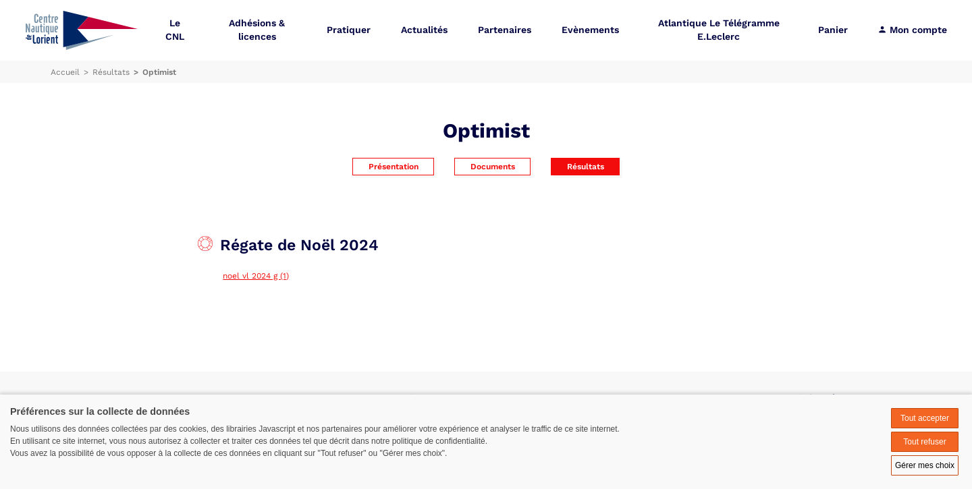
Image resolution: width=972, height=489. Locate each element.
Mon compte (912, 30)
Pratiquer (349, 30)
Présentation (393, 166)
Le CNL (174, 30)
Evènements (590, 30)
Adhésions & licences (257, 30)
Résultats (585, 166)
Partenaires (504, 30)
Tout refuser (924, 442)
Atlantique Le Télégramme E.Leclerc (719, 30)
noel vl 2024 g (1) (256, 276)
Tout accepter (924, 418)
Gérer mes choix (924, 465)
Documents (492, 166)
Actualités (424, 30)
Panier (833, 30)
